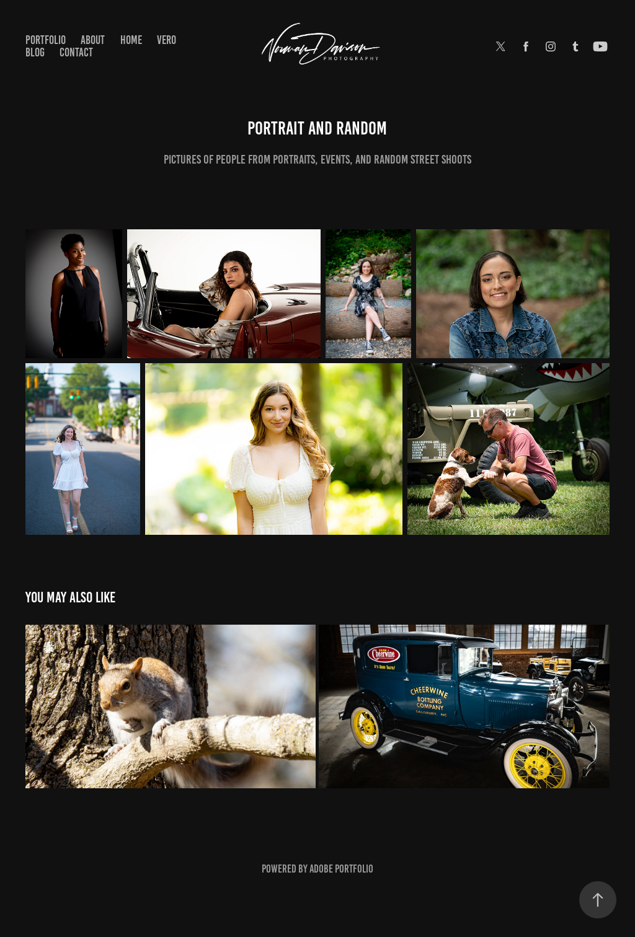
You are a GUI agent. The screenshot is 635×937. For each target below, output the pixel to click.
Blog (35, 52)
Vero (166, 39)
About (93, 39)
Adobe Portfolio (341, 869)
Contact (76, 52)
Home (131, 39)
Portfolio (45, 39)
